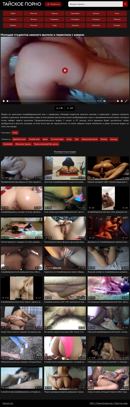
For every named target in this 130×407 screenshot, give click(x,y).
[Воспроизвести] (4, 101)
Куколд (113, 139)
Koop (69, 139)
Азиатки (12, 19)
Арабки (13, 25)
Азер (54, 25)
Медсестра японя (89, 139)
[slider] (51, 101)
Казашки (96, 19)
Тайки (12, 13)
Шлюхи (96, 13)
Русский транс (57, 139)
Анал (117, 13)
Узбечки (116, 19)
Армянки (75, 25)
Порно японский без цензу (46, 144)
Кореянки (55, 19)
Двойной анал (19, 139)
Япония (104, 139)
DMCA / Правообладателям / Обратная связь (109, 403)
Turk (76, 139)
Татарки (116, 25)
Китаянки (75, 19)
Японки (34, 19)
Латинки (33, 25)
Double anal (34, 139)
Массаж (33, 13)
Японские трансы (23, 144)
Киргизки (96, 25)
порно (22, 4)
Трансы (54, 13)
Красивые (75, 13)
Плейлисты (53, 4)
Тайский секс (7, 403)
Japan (45, 139)
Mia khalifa (7, 144)
